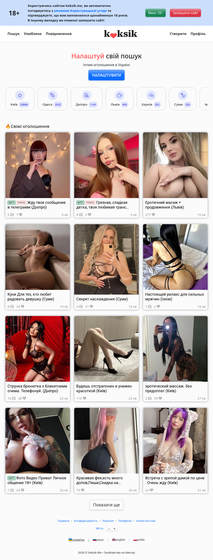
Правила (63, 521)
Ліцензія (108, 521)
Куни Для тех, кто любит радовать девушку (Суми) (31, 296)
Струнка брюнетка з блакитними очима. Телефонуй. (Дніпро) (37, 388)
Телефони (125, 521)
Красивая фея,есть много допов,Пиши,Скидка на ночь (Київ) (99, 483)
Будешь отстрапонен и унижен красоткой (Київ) (104, 388)
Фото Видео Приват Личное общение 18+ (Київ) (37, 480)
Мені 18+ (155, 13)
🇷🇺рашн (102, 540)
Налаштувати (106, 75)
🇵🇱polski (139, 540)
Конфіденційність (86, 521)
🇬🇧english (122, 540)
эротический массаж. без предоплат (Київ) (168, 388)
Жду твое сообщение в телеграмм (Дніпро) (37, 204)
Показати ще (106, 505)
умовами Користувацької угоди (80, 10)
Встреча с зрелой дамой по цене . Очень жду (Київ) (175, 480)
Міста (99, 528)
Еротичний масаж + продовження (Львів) (164, 204)
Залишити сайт (185, 13)
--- (110, 529)
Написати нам (146, 521)
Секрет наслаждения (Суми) (102, 299)
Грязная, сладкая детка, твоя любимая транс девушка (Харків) (101, 207)
